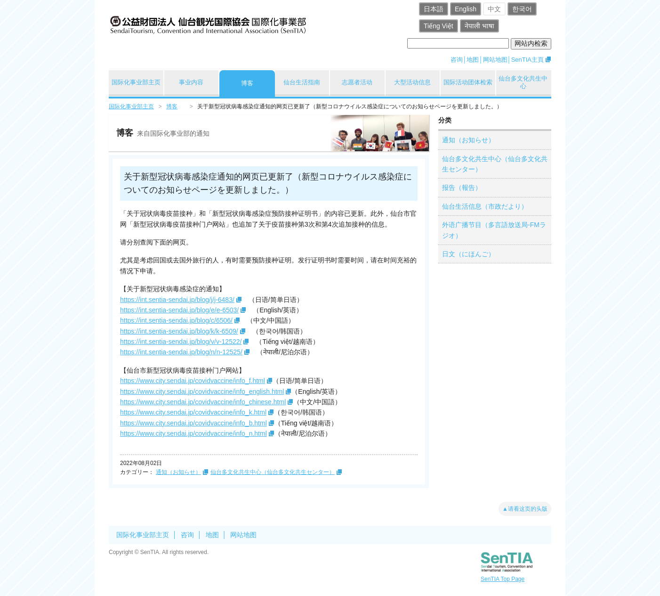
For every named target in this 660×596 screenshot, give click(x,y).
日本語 (433, 9)
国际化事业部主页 (136, 82)
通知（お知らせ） (178, 472)
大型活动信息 (412, 82)
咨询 (457, 59)
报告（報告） (462, 187)
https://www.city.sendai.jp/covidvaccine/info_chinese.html (203, 402)
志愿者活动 (357, 82)
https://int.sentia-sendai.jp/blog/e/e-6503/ (179, 310)
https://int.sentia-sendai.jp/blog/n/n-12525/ (181, 352)
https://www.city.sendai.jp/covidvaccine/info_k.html (193, 412)
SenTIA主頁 (527, 59)
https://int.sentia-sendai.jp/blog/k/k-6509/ (179, 331)
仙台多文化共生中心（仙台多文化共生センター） (272, 472)
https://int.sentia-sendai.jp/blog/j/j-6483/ (177, 299)
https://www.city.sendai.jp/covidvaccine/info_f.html (192, 380)
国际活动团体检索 (467, 82)
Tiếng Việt (438, 26)
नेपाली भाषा (479, 26)
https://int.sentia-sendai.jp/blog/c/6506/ (176, 320)
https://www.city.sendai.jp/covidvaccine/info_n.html (193, 433)
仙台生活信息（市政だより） (485, 206)
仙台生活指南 (301, 82)
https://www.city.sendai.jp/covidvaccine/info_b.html (193, 423)
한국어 (522, 9)
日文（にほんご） (468, 254)
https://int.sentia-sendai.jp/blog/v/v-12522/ (180, 341)
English (465, 9)
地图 (473, 59)
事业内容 (191, 82)
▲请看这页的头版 (524, 509)
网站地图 (495, 59)
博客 (247, 83)
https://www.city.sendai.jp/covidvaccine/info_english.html (202, 391)
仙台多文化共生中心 (523, 82)
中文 (494, 9)
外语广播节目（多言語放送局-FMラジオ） (494, 230)
